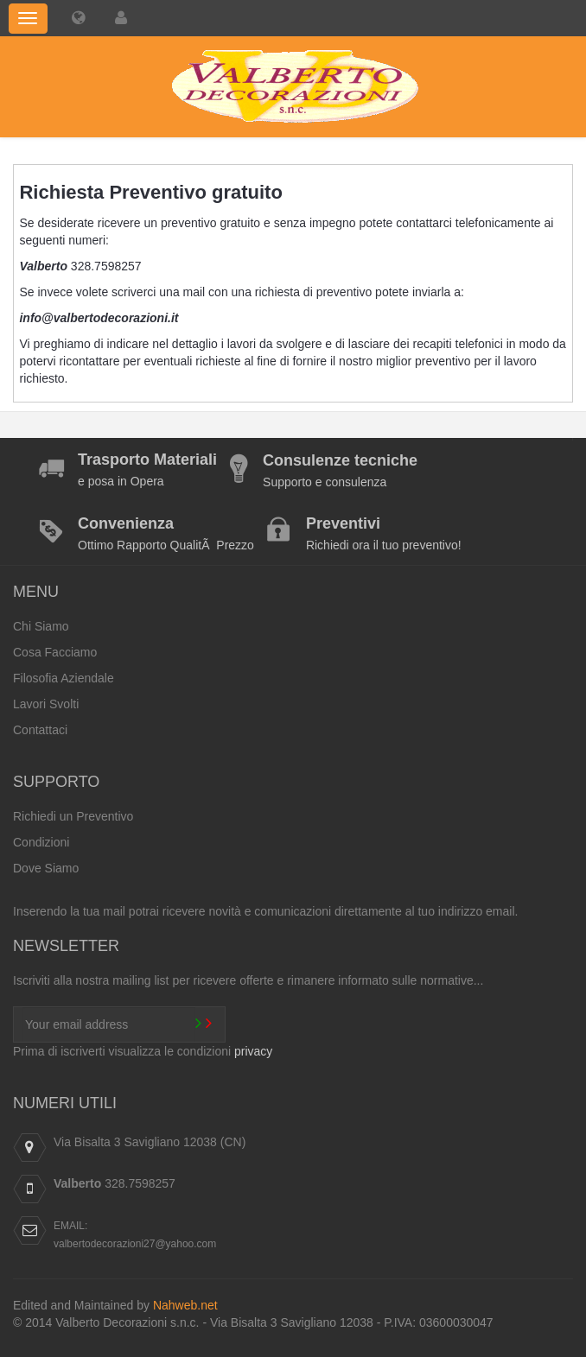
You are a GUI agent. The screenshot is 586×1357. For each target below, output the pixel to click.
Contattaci (40, 730)
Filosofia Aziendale (63, 678)
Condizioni (41, 842)
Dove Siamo (46, 868)
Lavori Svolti (46, 704)
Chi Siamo (41, 626)
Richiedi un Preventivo (73, 816)
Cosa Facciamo (55, 652)
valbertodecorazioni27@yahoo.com (135, 1244)
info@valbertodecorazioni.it (98, 318)
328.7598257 (140, 1183)
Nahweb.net (185, 1305)
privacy (253, 1051)
